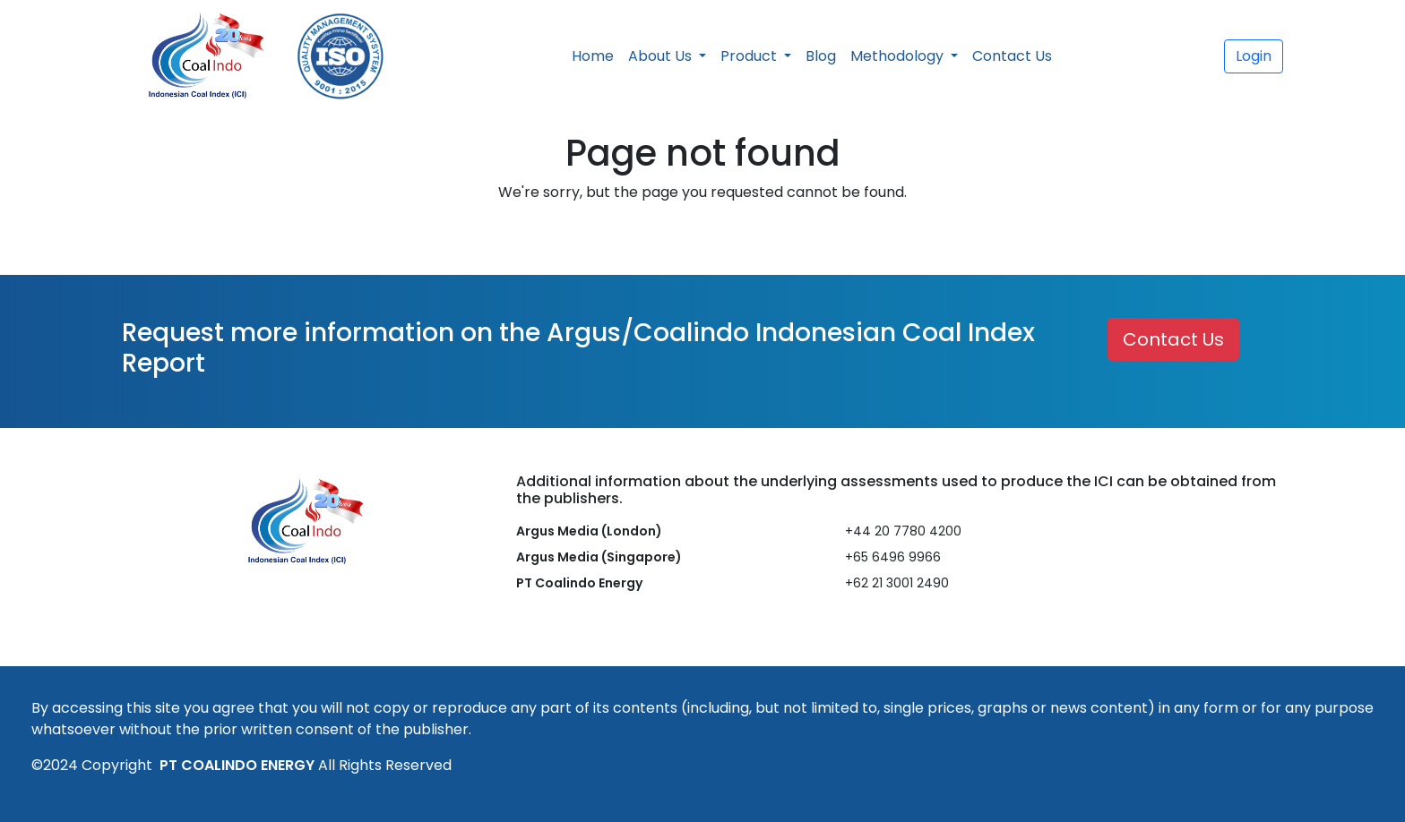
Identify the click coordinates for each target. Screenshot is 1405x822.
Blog (821, 56)
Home (593, 56)
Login (1253, 56)
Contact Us (1012, 56)
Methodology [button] (898, 56)
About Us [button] (661, 56)
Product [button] (750, 56)
